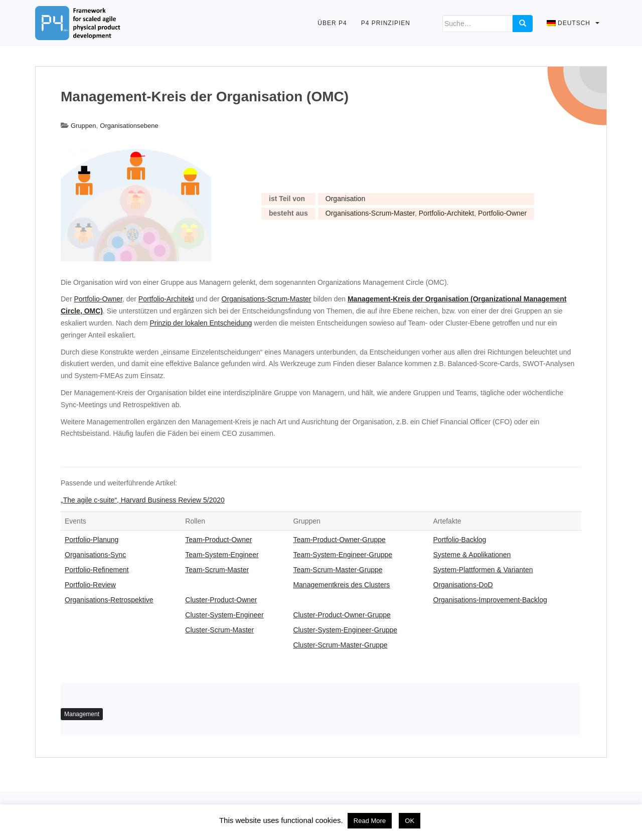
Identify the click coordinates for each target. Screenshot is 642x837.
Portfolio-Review (90, 585)
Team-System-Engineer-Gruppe (342, 555)
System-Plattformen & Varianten (483, 570)
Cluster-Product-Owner (221, 600)
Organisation (345, 199)
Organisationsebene (129, 125)
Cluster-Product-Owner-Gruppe (342, 615)
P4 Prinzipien (385, 23)
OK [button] (409, 820)
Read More (370, 820)
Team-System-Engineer (221, 555)
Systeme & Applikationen (472, 555)
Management (81, 714)
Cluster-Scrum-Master (219, 630)
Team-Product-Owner (218, 540)
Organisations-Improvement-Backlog (490, 600)
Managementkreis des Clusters (341, 585)
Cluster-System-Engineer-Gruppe (345, 630)
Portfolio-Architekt (446, 213)
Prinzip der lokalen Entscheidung (200, 323)
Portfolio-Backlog (460, 540)
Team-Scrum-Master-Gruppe (337, 570)
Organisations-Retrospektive (109, 600)
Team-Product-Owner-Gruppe (339, 540)
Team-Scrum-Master (217, 570)
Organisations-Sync (95, 555)
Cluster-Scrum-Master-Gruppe (340, 645)
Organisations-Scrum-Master (370, 213)
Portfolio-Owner (502, 213)
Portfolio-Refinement (97, 570)
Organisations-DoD (463, 585)
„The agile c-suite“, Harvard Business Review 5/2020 (143, 500)
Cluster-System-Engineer (224, 615)
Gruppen (83, 125)
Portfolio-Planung (91, 540)
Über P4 (332, 23)
